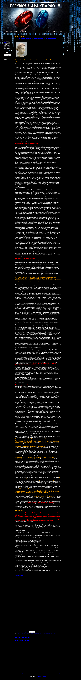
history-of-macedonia (19, 575)
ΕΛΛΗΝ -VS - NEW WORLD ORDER (25, 633)
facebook (5, 42)
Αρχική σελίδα (37, 673)
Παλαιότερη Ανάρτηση (56, 673)
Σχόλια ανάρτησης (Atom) (41, 676)
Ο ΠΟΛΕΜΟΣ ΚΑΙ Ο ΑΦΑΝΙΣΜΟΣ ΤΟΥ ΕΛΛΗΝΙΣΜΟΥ (44, 633)
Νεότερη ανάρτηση (19, 673)
